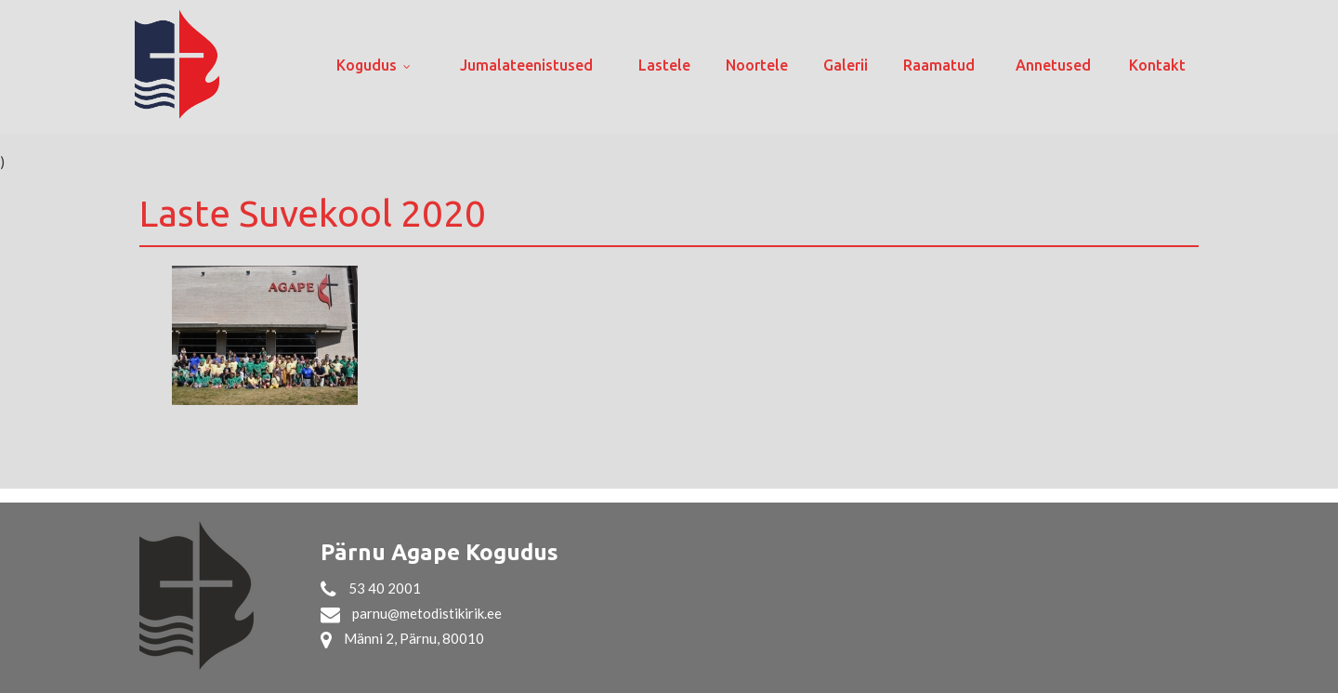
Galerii (845, 65)
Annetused (1053, 65)
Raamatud (939, 65)
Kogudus (366, 65)
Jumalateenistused (526, 65)
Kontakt (1157, 65)
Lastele (664, 65)
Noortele (757, 65)
